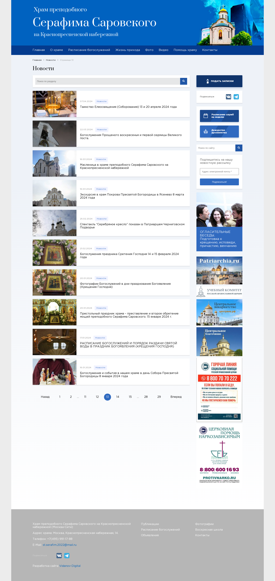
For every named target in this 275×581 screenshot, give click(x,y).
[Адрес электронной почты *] (219, 171)
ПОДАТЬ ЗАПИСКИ (222, 81)
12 (97, 397)
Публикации (150, 524)
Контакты (209, 50)
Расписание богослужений (89, 50)
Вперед (176, 397)
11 (85, 397)
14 (117, 397)
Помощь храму (185, 50)
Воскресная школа (209, 529)
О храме (56, 50)
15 (130, 397)
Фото (149, 50)
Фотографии (204, 524)
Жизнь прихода (127, 50)
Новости (101, 101)
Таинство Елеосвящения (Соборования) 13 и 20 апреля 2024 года (128, 107)
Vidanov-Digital (70, 566)
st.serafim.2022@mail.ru (59, 545)
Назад (45, 397)
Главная (39, 50)
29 (159, 397)
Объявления (150, 535)
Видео (163, 50)
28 (146, 397)
